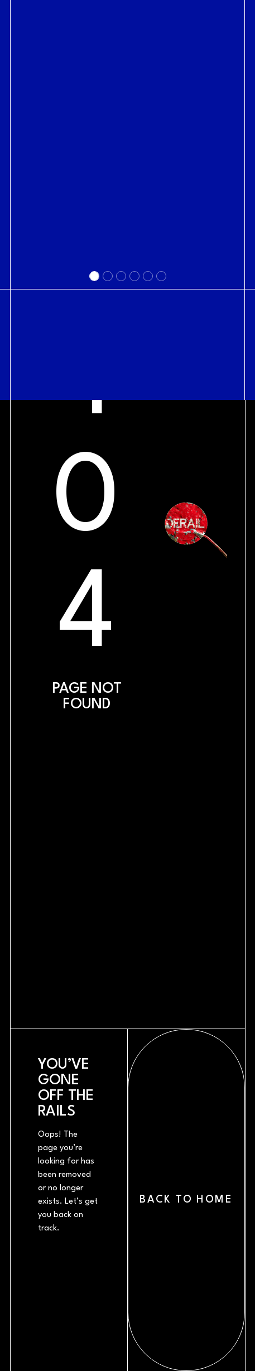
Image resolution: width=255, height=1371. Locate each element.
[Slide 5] (148, 462)
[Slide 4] (134, 462)
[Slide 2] (108, 462)
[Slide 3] (121, 462)
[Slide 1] (94, 462)
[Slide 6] (161, 462)
